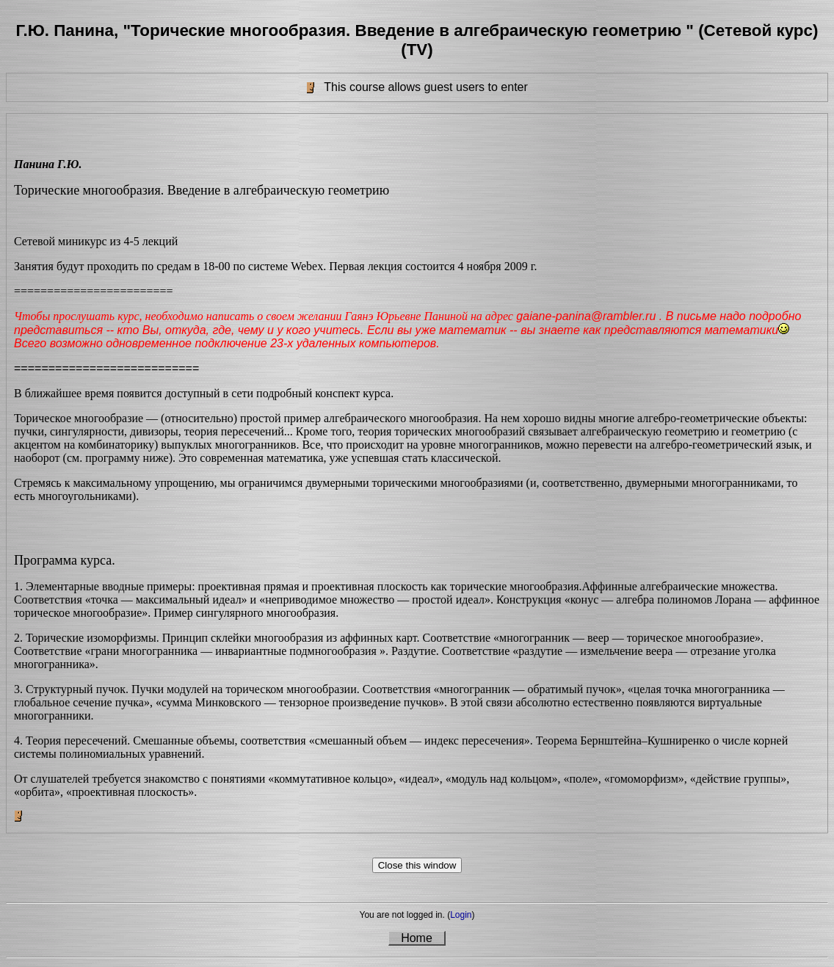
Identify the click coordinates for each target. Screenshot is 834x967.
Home (416, 938)
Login (460, 915)
